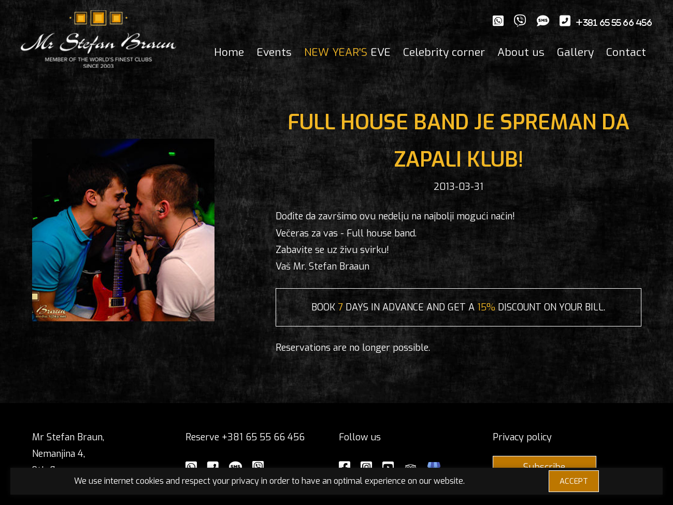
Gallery (575, 52)
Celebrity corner (444, 52)
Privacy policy (522, 437)
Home (229, 52)
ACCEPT (574, 481)
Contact (626, 52)
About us (521, 52)
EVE (347, 52)
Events (274, 52)
